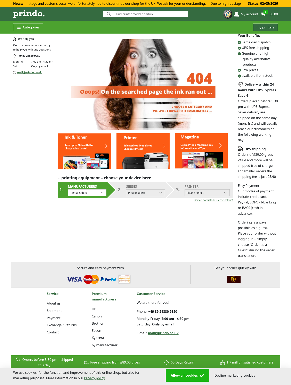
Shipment (54, 310)
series (145, 190)
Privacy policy (94, 378)
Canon (97, 316)
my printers (265, 27)
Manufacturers (87, 190)
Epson (96, 330)
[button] (246, 14)
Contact (53, 332)
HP (94, 309)
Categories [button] (28, 27)
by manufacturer (105, 345)
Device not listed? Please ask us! (213, 200)
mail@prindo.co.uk (29, 72)
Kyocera (98, 337)
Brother (98, 323)
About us (53, 303)
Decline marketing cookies (235, 375)
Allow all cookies (187, 375)
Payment (53, 318)
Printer (207, 190)
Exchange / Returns (61, 325)
